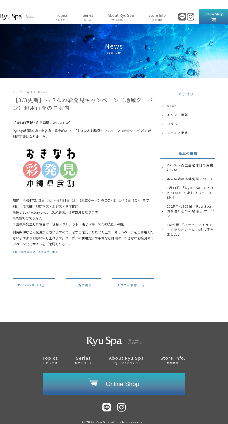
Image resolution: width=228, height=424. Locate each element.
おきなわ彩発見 (25, 242)
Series (88, 7)
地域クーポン (49, 242)
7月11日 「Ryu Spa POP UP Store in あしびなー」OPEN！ (190, 183)
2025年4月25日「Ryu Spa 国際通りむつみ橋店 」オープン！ (190, 202)
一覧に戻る (83, 276)
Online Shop (213, 7)
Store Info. (157, 7)
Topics (62, 7)
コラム (172, 114)
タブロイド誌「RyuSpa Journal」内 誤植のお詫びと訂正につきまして (135, 276)
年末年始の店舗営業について (190, 169)
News (172, 96)
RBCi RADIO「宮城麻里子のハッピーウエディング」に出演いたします (36, 276)
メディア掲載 (177, 123)
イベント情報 (177, 105)
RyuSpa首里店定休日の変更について (190, 158)
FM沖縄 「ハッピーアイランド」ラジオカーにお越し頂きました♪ (190, 220)
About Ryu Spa (120, 7)
